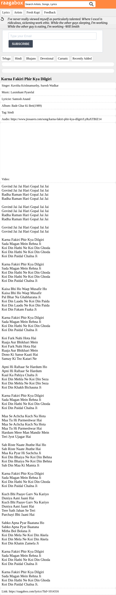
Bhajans (31, 58)
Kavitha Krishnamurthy (25, 85)
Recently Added (82, 58)
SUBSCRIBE (20, 44)
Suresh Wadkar (49, 85)
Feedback (49, 12)
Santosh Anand (21, 99)
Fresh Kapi (33, 12)
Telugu (6, 58)
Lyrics (6, 12)
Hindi (18, 58)
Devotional (46, 58)
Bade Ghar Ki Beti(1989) (27, 105)
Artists (18, 12)
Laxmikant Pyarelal (22, 92)
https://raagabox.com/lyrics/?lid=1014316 (34, 591)
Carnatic (63, 58)
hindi (11, 112)
